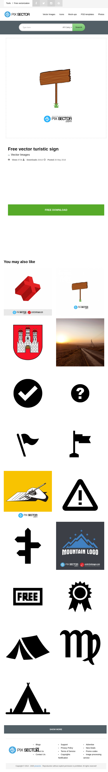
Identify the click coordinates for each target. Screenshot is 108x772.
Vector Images (49, 14)
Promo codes (91, 751)
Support (64, 744)
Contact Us (40, 754)
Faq (37, 748)
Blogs (38, 744)
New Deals (90, 748)
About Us (40, 751)
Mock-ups (72, 14)
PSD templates (87, 14)
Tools (8, 3)
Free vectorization (21, 3)
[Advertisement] (56, 182)
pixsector (37, 766)
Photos (101, 14)
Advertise (90, 744)
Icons (61, 14)
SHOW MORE (55, 729)
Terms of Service (68, 751)
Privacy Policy (67, 748)
